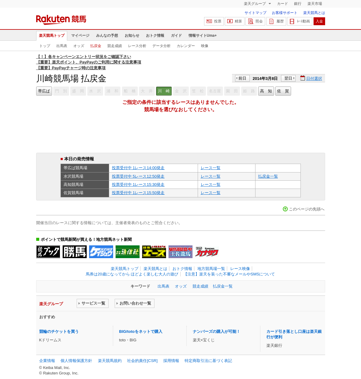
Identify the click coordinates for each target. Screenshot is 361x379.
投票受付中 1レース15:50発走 (138, 192)
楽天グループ (255, 4)
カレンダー (186, 46)
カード (282, 4)
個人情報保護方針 (76, 360)
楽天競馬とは (314, 13)
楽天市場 (314, 4)
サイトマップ (255, 13)
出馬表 (61, 46)
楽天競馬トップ (51, 35)
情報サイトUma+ (203, 35)
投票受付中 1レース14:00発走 (138, 168)
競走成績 (114, 46)
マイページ (80, 35)
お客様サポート (284, 13)
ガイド (176, 35)
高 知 (266, 91)
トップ (44, 46)
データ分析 (161, 46)
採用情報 (171, 360)
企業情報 (47, 360)
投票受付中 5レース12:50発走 (138, 176)
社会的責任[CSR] (142, 360)
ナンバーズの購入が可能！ (216, 331)
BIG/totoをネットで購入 (140, 331)
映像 (204, 46)
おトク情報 (155, 35)
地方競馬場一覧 (211, 268)
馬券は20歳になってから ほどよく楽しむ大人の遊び (132, 274)
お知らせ (132, 35)
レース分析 (137, 46)
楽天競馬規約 (110, 360)
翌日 (288, 78)
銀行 (297, 4)
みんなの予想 (107, 35)
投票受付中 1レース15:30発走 (138, 184)
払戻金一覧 (268, 176)
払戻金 (95, 46)
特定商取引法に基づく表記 (208, 360)
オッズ (78, 46)
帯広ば (44, 91)
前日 (242, 78)
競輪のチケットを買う (59, 331)
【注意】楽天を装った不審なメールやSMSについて (229, 274)
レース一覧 (210, 168)
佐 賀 (283, 91)
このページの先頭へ (307, 209)
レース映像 (240, 268)
